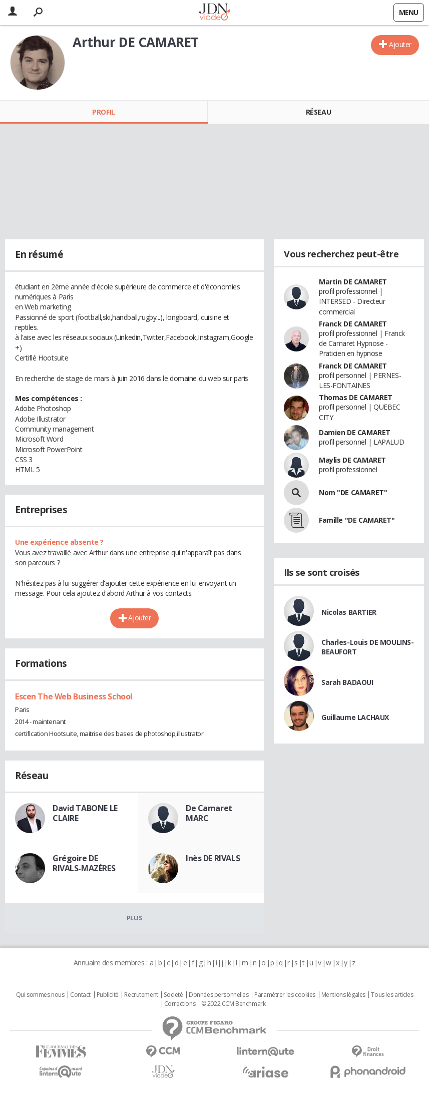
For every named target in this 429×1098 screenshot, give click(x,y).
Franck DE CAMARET (353, 323)
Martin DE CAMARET (353, 281)
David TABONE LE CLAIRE (85, 813)
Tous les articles (392, 994)
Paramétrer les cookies (284, 994)
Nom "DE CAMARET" (353, 492)
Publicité (108, 994)
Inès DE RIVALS (213, 858)
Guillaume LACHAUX (355, 717)
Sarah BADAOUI (347, 682)
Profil (103, 112)
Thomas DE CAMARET (355, 397)
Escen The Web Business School (74, 696)
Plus (134, 917)
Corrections (179, 1003)
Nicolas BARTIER (348, 612)
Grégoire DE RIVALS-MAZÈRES (84, 863)
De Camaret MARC (209, 813)
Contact (80, 994)
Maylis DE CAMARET (352, 460)
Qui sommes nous (40, 994)
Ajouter (400, 44)
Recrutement (141, 994)
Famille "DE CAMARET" (357, 520)
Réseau (318, 112)
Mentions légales (343, 994)
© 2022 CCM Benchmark (233, 1003)
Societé (173, 994)
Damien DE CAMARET (354, 432)
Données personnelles (219, 994)
